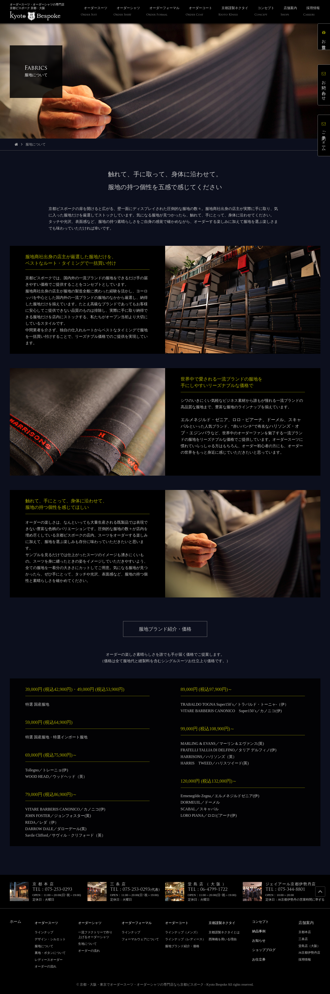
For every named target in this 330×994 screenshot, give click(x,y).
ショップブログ (265, 949)
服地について (44, 946)
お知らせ (259, 940)
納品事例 (259, 931)
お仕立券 (324, 36)
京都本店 (304, 932)
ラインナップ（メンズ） (182, 932)
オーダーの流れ (45, 966)
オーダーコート (178, 923)
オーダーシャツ (91, 923)
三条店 (303, 939)
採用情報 (304, 959)
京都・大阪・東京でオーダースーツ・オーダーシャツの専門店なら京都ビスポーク (142, 984)
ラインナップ (44, 932)
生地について (87, 943)
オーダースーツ (48, 923)
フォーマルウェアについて (140, 939)
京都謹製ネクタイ (224, 923)
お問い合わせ (324, 84)
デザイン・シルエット (50, 939)
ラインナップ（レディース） (185, 939)
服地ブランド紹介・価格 (182, 946)
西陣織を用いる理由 (223, 939)
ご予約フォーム (324, 135)
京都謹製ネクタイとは (224, 932)
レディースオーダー (49, 959)
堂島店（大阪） (309, 946)
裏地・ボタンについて (50, 952)
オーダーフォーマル (139, 923)
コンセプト (261, 921)
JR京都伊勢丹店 (309, 952)
